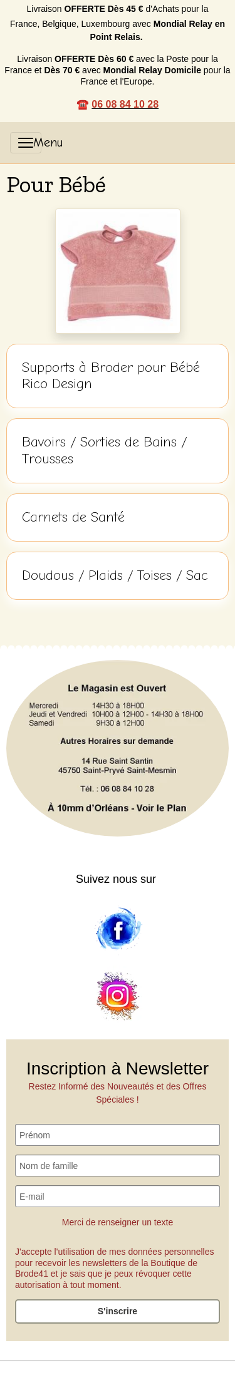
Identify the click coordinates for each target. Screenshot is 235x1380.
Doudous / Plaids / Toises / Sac (115, 575)
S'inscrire (117, 1311)
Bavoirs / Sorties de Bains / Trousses (104, 450)
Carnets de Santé (73, 517)
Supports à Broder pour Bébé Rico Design (111, 376)
